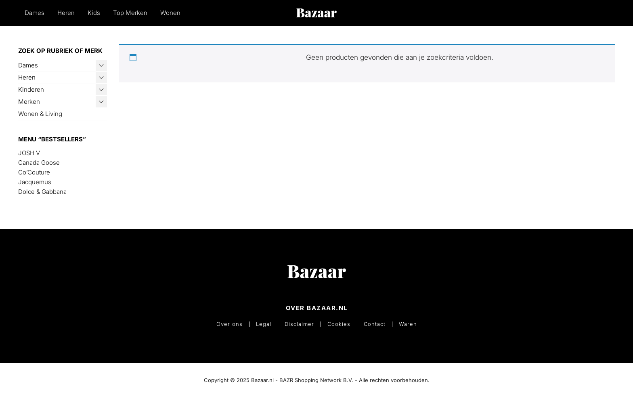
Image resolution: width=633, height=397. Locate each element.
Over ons (229, 324)
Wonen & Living (40, 114)
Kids (94, 13)
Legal (263, 324)
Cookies (338, 324)
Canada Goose (39, 162)
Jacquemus (34, 182)
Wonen (170, 13)
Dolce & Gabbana (42, 191)
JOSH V (29, 153)
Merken (29, 101)
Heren (66, 13)
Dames (34, 13)
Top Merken (130, 13)
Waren (408, 324)
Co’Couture (34, 172)
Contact (375, 324)
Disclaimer (299, 324)
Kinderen (31, 89)
